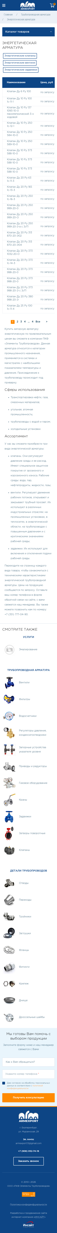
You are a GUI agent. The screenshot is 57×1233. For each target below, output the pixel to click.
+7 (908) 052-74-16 (28, 1151)
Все (38, 322)
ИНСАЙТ (39, 1217)
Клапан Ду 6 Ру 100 (19, 91)
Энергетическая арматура (21, 19)
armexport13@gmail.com (28, 1143)
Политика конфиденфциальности (28, 1205)
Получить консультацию (28, 1098)
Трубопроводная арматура (35, 15)
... (29, 322)
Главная (8, 15)
